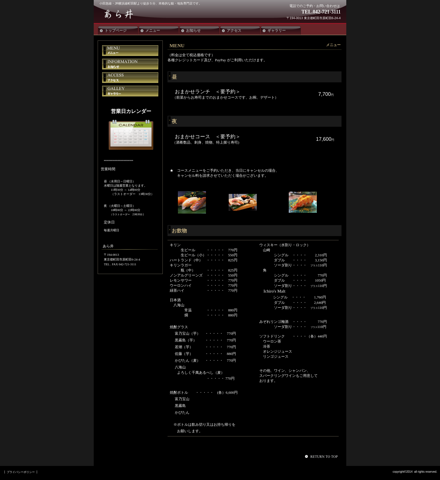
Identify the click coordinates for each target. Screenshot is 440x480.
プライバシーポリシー (21, 472)
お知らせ (130, 64)
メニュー (130, 50)
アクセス (130, 77)
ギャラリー (130, 91)
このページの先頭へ (322, 456)
